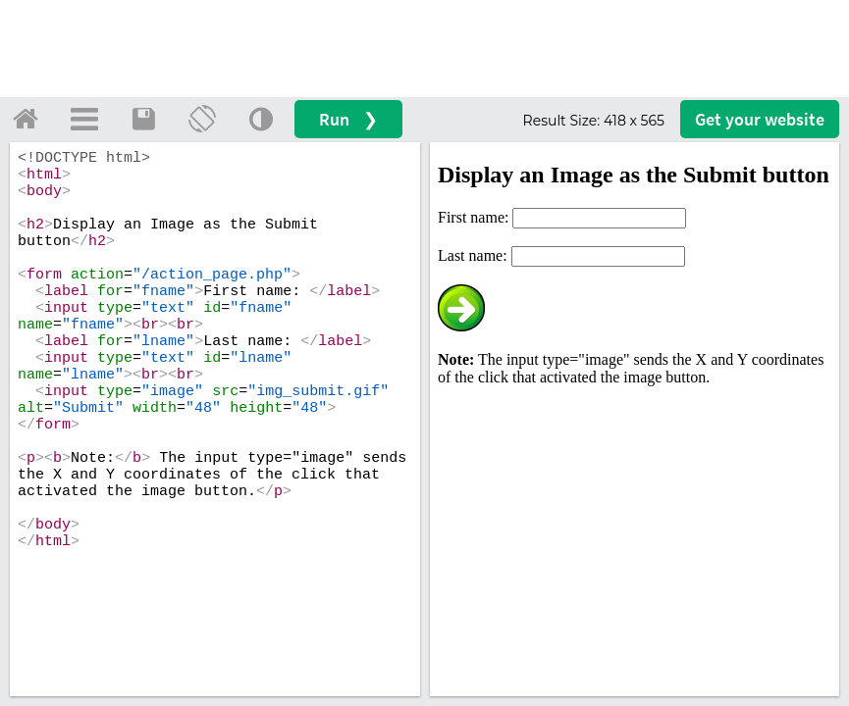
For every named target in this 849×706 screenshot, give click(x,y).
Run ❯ (348, 119)
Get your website (759, 119)
